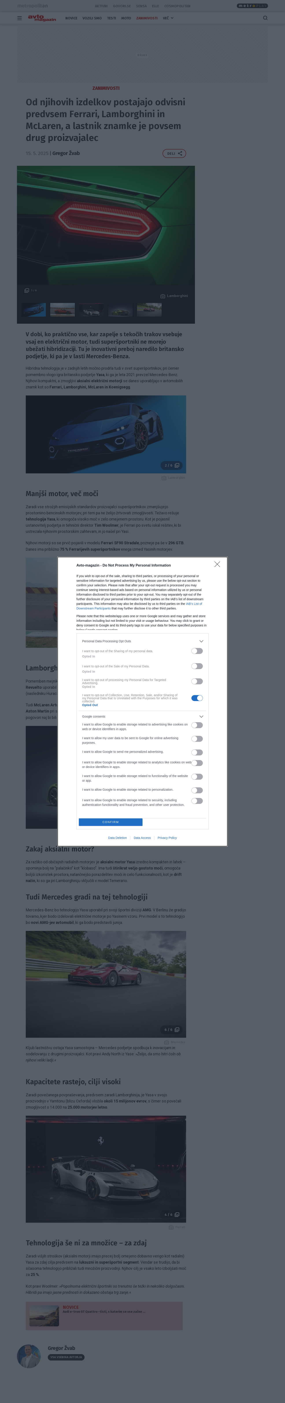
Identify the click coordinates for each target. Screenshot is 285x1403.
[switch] (197, 651)
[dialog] (142, 701)
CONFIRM (110, 822)
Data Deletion (117, 838)
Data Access (142, 838)
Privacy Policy (167, 838)
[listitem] (142, 641)
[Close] (219, 565)
